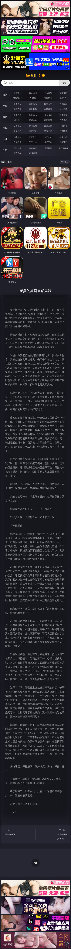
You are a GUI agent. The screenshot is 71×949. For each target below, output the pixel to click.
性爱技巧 (63, 142)
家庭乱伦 (33, 137)
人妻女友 (48, 137)
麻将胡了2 (17, 97)
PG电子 (17, 93)
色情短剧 (33, 153)
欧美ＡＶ (48, 104)
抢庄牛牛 (63, 97)
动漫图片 (63, 126)
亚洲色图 (33, 126)
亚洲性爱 (17, 115)
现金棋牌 (48, 97)
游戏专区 (63, 93)
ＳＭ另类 (63, 108)
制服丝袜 (17, 119)
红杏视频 (17, 153)
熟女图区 (48, 131)
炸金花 (33, 97)
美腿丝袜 (17, 131)
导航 (5, 150)
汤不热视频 (63, 148)
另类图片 (63, 131)
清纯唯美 (33, 131)
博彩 (5, 94)
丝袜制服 (33, 108)
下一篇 (61, 835)
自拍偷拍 (33, 104)
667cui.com (35, 75)
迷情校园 (17, 142)
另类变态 (63, 119)
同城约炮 (17, 148)
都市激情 (17, 137)
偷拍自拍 (33, 115)
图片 (5, 128)
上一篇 (9, 832)
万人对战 (48, 93)
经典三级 (33, 119)
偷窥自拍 (17, 126)
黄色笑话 (48, 142)
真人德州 (33, 93)
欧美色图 (48, 126)
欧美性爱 (63, 115)
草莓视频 (48, 148)
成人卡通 (48, 115)
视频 (5, 106)
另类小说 (33, 142)
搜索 (64, 82)
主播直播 (48, 108)
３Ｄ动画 (63, 104)
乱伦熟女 (48, 119)
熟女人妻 (17, 108)
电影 (5, 117)
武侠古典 (63, 137)
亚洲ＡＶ (17, 104)
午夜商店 (33, 148)
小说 (5, 139)
